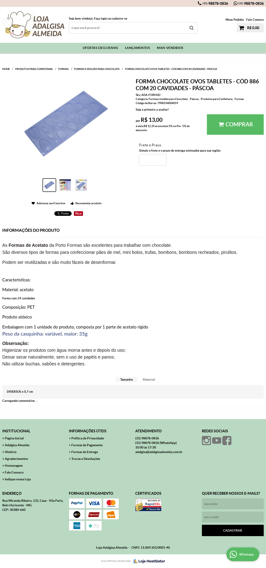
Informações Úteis (87, 431)
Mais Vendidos (170, 48)
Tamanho (126, 379)
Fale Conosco (255, 19)
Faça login (100, 18)
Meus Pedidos (235, 19)
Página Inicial (14, 438)
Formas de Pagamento (87, 445)
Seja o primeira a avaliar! (152, 109)
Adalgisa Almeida (17, 445)
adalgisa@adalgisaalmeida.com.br (159, 452)
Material (149, 379)
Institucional (16, 431)
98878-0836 (215, 3)
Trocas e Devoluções (85, 459)
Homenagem (14, 465)
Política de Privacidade (87, 438)
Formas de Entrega (84, 452)
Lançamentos (137, 48)
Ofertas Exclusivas (100, 48)
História (10, 452)
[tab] (127, 379)
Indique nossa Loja (18, 479)
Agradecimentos (16, 459)
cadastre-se (119, 18)
